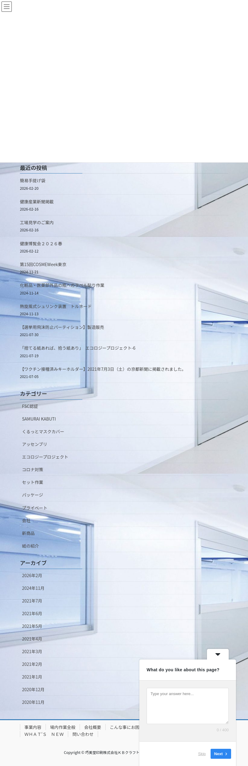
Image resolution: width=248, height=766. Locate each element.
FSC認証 (30, 406)
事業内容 (32, 727)
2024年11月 (33, 588)
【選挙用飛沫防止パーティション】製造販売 (62, 327)
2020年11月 (33, 702)
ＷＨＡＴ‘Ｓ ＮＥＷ (44, 734)
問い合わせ (83, 734)
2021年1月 (32, 677)
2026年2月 (32, 575)
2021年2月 (32, 664)
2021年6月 (32, 613)
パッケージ (32, 495)
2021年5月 (32, 626)
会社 (26, 520)
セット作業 (32, 482)
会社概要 (92, 727)
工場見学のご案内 (37, 222)
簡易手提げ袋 (32, 180)
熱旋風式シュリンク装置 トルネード (56, 306)
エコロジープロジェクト (45, 457)
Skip (202, 754)
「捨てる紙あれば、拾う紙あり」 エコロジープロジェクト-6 (77, 348)
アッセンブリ (34, 444)
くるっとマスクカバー (43, 431)
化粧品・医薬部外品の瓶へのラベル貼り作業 (62, 285)
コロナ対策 (32, 469)
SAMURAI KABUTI (39, 419)
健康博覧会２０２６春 (41, 243)
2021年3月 (32, 651)
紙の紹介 (30, 546)
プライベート (34, 508)
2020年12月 (33, 689)
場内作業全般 (62, 727)
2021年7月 (32, 601)
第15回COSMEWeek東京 (43, 264)
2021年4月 (32, 639)
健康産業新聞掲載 (37, 202)
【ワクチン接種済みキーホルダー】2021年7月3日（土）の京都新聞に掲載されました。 (103, 369)
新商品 (28, 533)
